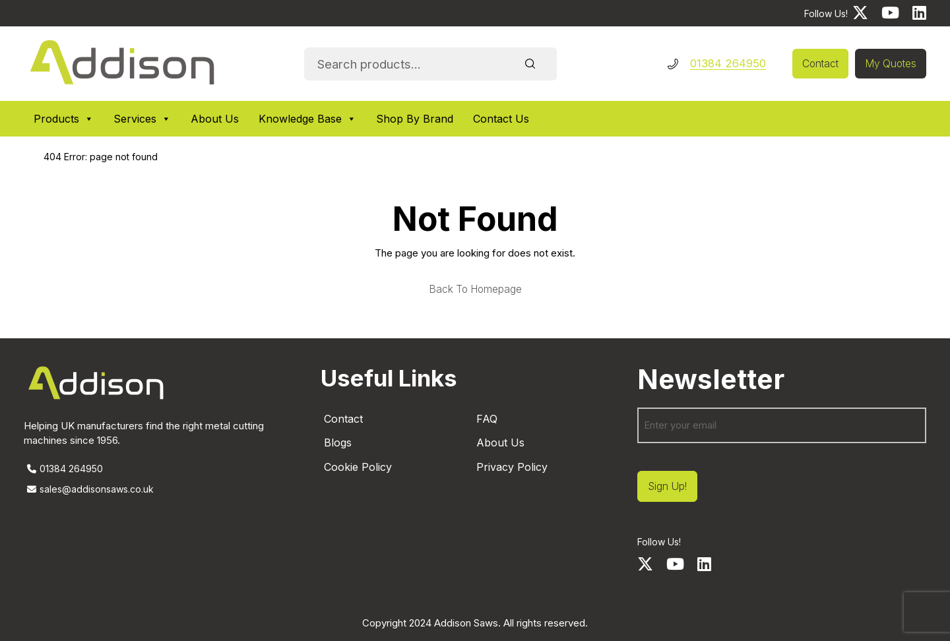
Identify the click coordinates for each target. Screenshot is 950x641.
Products (64, 119)
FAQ (486, 418)
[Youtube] (890, 12)
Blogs (338, 442)
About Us (215, 118)
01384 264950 (728, 63)
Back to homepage (475, 289)
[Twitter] (860, 12)
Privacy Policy (512, 466)
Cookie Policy (358, 466)
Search (530, 63)
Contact (820, 63)
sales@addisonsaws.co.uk (89, 489)
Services (142, 119)
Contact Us (501, 118)
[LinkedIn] (919, 12)
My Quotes (890, 63)
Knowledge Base (307, 119)
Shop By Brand (414, 118)
